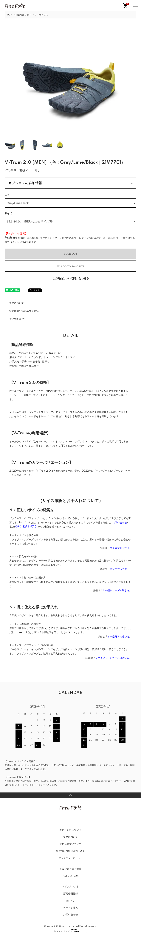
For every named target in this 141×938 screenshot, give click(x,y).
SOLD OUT (70, 253)
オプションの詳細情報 (25, 183)
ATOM (74, 876)
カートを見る (70, 908)
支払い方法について (70, 844)
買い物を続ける (17, 319)
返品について (16, 303)
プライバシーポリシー (70, 858)
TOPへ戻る (70, 795)
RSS (65, 876)
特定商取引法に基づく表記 (23, 311)
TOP (9, 15)
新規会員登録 (70, 893)
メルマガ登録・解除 (70, 869)
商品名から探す (23, 15)
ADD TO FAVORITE (70, 266)
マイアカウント (70, 886)
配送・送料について (70, 830)
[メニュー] (135, 5)
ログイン (70, 900)
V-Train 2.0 (41, 15)
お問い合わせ (70, 914)
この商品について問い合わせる (70, 278)
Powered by (70, 930)
